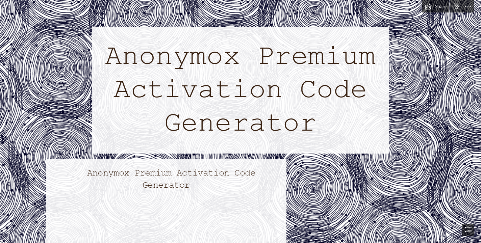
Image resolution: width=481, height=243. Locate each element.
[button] (435, 6)
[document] (240, 121)
